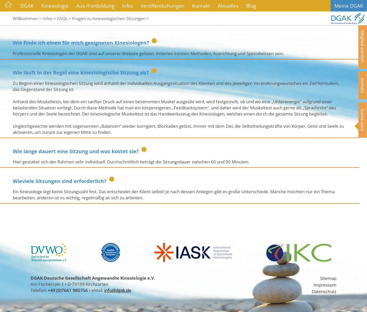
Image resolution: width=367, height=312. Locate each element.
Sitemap (328, 278)
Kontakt (201, 6)
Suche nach (363, 120)
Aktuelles (228, 6)
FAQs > (64, 18)
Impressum (324, 285)
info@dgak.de (117, 290)
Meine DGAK (348, 6)
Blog (251, 6)
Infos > (49, 18)
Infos (127, 6)
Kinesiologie (55, 6)
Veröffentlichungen (163, 6)
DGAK (27, 6)
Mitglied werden (363, 46)
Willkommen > (27, 18)
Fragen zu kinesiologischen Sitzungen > (110, 18)
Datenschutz (324, 291)
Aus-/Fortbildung (95, 6)
